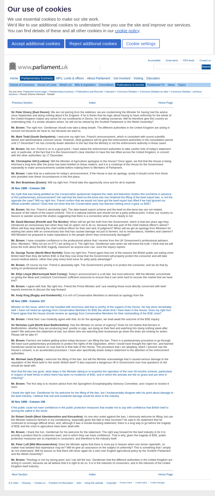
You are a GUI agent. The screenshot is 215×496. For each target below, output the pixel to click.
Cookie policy (141, 483)
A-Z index (14, 483)
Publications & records (130, 84)
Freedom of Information (61, 483)
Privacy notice (126, 483)
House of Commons (22, 84)
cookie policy (127, 30)
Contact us (205, 60)
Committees (106, 84)
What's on (66, 84)
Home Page (165, 102)
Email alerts (172, 60)
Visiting (138, 78)
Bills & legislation (85, 84)
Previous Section (22, 102)
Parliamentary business (37, 78)
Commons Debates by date (154, 91)
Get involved (122, 78)
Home (14, 78)
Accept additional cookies (36, 43)
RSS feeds (188, 60)
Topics (182, 84)
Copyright (111, 483)
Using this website (93, 483)
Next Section (20, 474)
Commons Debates (127, 91)
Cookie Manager (157, 483)
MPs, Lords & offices (70, 78)
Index (92, 102)
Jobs (78, 483)
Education (153, 78)
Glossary (26, 483)
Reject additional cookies (93, 43)
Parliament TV (156, 84)
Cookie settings (141, 43)
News (171, 84)
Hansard (110, 91)
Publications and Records (89, 91)
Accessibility (154, 60)
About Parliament (98, 78)
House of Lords (47, 84)
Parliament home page (35, 91)
